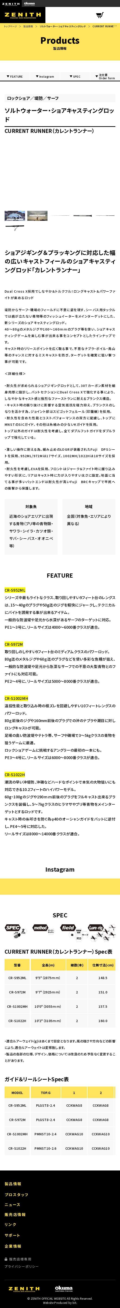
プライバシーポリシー (22, 1266)
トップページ (10, 26)
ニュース (13, 1204)
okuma (29, 3)
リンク (10, 1224)
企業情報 (13, 1246)
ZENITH (11, 3)
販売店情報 (15, 1214)
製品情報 (28, 26)
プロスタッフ (16, 1194)
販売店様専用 (20, 1259)
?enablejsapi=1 (60, 173)
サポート (13, 1235)
